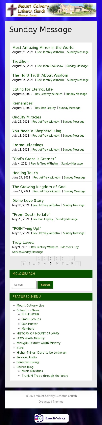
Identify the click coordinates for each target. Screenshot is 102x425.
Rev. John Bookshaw (50, 66)
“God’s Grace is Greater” (34, 159)
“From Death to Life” (31, 214)
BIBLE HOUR (30, 314)
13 (39, 259)
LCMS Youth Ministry (31, 338)
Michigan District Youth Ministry (39, 343)
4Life (20, 348)
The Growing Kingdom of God (39, 187)
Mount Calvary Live (30, 305)
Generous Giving (28, 362)
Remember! (23, 103)
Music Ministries (32, 371)
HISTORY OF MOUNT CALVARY (38, 333)
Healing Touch (25, 173)
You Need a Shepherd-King (36, 131)
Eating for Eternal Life (32, 89)
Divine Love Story (28, 200)
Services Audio (27, 357)
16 (57, 259)
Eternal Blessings (27, 145)
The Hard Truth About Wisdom (40, 75)
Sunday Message (78, 52)
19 (72, 259)
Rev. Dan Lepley (45, 108)
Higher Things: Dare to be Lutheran (41, 352)
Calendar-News (28, 310)
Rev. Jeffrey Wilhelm (50, 52)
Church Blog (25, 367)
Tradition (20, 61)
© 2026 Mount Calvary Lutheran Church (51, 396)
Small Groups (31, 319)
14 (45, 259)
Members (28, 328)
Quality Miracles (26, 117)
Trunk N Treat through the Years (45, 376)
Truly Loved (23, 242)
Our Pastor (30, 324)
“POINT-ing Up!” (26, 228)
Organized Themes (51, 401)
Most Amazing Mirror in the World (43, 47)
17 (63, 259)
